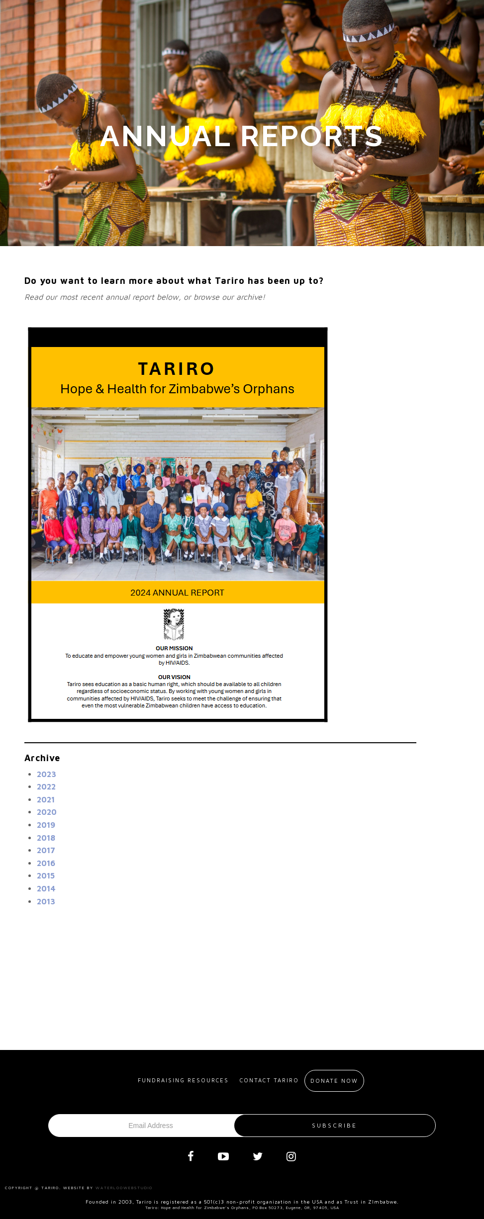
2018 (46, 837)
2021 (46, 799)
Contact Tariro (269, 1080)
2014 (46, 888)
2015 (46, 875)
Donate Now (334, 1080)
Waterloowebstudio (124, 1187)
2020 (47, 811)
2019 (46, 824)
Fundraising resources (183, 1080)
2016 (46, 863)
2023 (46, 774)
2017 (46, 850)
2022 (46, 786)
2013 (46, 901)
